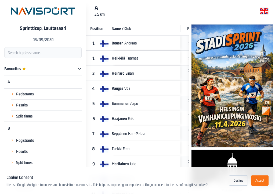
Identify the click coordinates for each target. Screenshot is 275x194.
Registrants (25, 80)
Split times (24, 103)
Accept (259, 180)
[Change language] (264, 12)
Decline (238, 180)
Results (22, 91)
